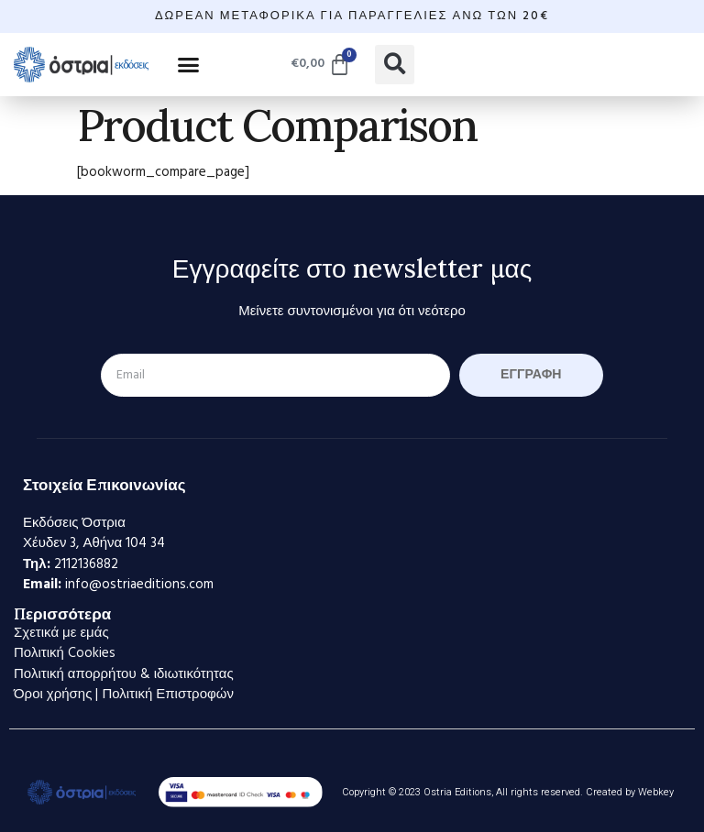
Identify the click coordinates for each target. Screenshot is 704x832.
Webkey (656, 792)
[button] (188, 64)
